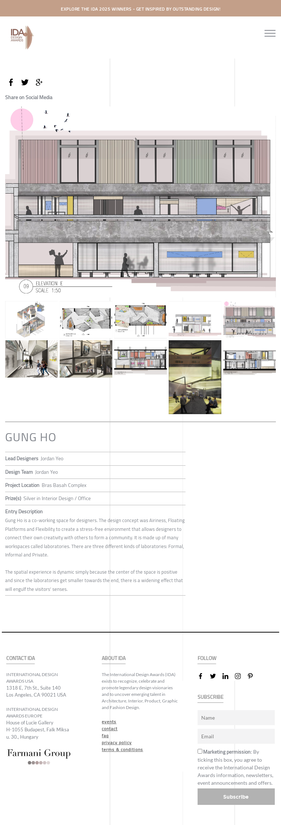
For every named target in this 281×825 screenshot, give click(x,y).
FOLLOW (207, 658)
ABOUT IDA (113, 658)
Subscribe (236, 797)
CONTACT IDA (20, 658)
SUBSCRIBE (211, 697)
